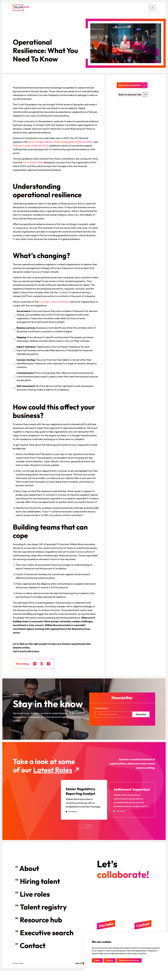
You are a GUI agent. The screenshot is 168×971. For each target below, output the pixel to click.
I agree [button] (97, 960)
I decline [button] (109, 960)
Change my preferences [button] (129, 960)
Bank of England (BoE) (40, 141)
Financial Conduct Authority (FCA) (30, 145)
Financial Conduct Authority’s (54, 301)
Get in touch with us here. (26, 651)
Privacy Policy (18, 964)
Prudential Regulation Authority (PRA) (73, 141)
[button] (88, 827)
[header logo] (21, 8)
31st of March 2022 (33, 162)
